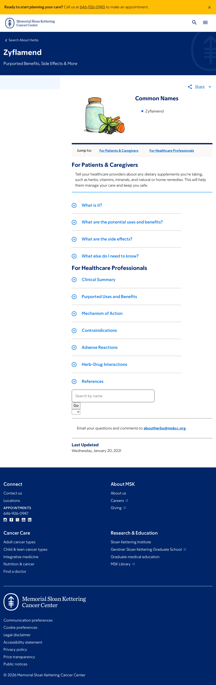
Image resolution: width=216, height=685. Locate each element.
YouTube (23, 519)
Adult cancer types (19, 542)
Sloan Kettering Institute (131, 542)
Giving (116, 508)
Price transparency (19, 657)
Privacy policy (15, 649)
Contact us (12, 493)
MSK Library (121, 564)
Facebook (11, 519)
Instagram (5, 519)
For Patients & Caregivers (118, 150)
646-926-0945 (92, 7)
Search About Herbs (24, 40)
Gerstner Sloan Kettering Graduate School (147, 549)
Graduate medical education (135, 557)
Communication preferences (28, 620)
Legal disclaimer (17, 635)
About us (118, 493)
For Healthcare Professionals (172, 150)
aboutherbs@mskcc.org (165, 428)
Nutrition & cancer (18, 564)
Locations (11, 500)
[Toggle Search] (194, 23)
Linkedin (29, 519)
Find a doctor (14, 571)
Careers (118, 500)
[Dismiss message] (209, 7)
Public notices (15, 664)
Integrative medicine (20, 557)
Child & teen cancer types (25, 549)
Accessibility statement (22, 642)
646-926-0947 (15, 513)
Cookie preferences (20, 627)
